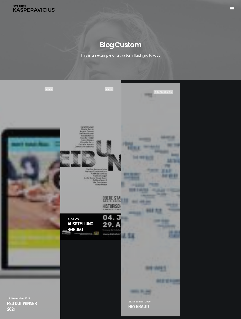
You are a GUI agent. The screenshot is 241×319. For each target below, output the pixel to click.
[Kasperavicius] (34, 9)
